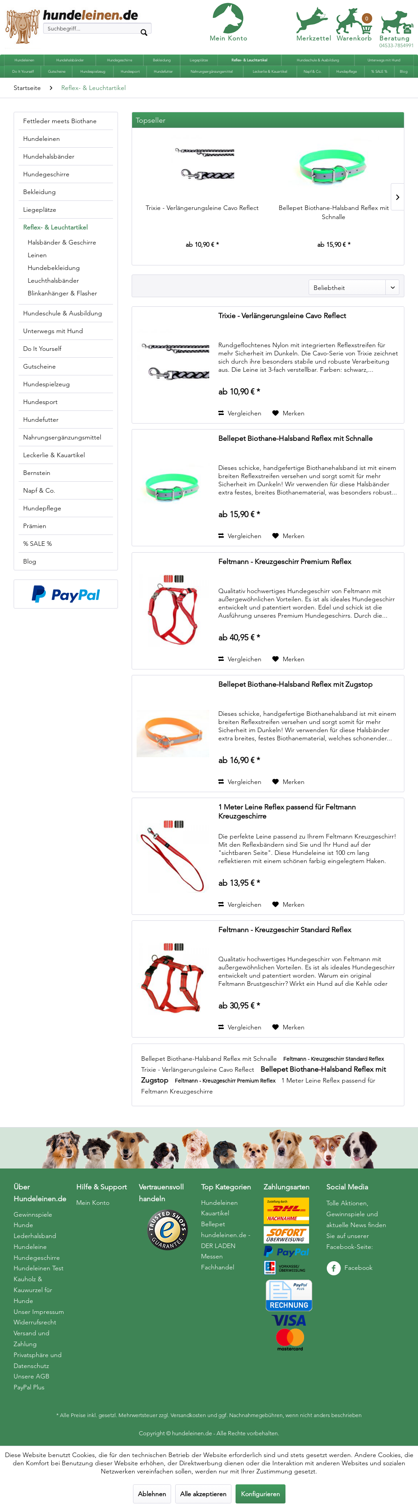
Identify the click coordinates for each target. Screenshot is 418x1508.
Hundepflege (42, 508)
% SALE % (37, 543)
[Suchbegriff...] (97, 28)
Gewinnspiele (33, 1214)
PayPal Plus (29, 1387)
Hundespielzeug (46, 384)
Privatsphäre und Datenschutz (38, 1360)
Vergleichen (239, 413)
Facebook (349, 1267)
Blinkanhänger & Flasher (62, 293)
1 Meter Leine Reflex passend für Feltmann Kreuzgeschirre (287, 811)
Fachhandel (217, 1267)
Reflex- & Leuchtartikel (55, 227)
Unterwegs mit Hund (53, 331)
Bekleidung (39, 192)
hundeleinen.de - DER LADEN (226, 1240)
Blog (29, 561)
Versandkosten (188, 1415)
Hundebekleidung (54, 268)
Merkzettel (313, 38)
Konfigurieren (260, 1494)
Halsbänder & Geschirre (62, 242)
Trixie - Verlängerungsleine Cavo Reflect (202, 208)
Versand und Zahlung (31, 1338)
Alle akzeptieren (203, 1494)
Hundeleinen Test (39, 1268)
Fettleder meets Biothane (60, 121)
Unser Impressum (39, 1312)
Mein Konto (228, 38)
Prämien (34, 526)
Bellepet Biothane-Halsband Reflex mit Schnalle (334, 212)
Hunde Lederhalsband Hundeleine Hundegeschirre (37, 1241)
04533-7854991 (396, 42)
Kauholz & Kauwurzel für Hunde (33, 1290)
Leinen (37, 255)
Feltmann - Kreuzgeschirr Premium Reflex (284, 561)
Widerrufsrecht (35, 1322)
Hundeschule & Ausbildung (62, 313)
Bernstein (36, 473)
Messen (212, 1256)
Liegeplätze (39, 209)
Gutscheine (39, 366)
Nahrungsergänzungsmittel (62, 437)
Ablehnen (152, 1494)
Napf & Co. (39, 490)
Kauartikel (215, 1213)
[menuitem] (97, 28)
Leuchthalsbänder (53, 280)
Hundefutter (41, 419)
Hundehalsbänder (48, 156)
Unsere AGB (31, 1376)
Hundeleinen (41, 139)
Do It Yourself (42, 349)
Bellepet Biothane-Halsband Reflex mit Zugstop (295, 684)
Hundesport (40, 402)
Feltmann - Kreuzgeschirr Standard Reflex (284, 929)
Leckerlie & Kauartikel (54, 455)
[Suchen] (144, 32)
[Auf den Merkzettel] (288, 413)
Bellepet (213, 1224)
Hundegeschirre (46, 174)
